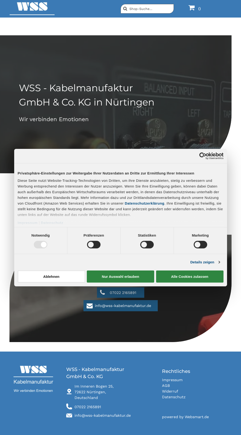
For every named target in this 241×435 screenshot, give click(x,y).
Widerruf (170, 391)
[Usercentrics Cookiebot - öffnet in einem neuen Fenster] (202, 155)
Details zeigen (202, 262)
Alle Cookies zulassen (189, 277)
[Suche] (147, 9)
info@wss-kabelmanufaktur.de (102, 415)
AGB (166, 385)
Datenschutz (52, 223)
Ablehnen (51, 277)
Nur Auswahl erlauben (120, 277)
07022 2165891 (87, 407)
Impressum (28, 223)
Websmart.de (197, 417)
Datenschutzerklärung (144, 203)
